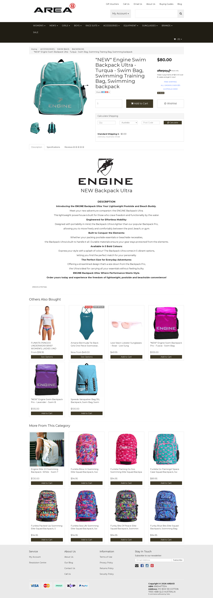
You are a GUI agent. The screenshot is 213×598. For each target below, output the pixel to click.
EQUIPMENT (131, 25)
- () (178, 39)
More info (167, 71)
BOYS (78, 25)
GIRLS (66, 25)
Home (34, 49)
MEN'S (53, 25)
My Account (120, 13)
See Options (47, 357)
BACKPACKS (78, 49)
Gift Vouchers (112, 4)
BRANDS (167, 25)
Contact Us (69, 568)
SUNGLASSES (150, 25)
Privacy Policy (106, 562)
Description (36, 147)
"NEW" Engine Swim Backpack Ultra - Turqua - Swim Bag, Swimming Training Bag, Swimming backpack (83, 52)
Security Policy (107, 574)
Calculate (172, 122)
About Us (150, 4)
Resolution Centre (37, 562)
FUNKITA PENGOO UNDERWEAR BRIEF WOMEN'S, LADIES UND (43, 346)
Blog (179, 4)
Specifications (53, 147)
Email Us (138, 4)
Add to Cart (139, 103)
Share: (103, 92)
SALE (35, 32)
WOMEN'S (39, 25)
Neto (168, 594)
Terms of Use (106, 557)
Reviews (74, 147)
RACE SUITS (92, 25)
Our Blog (68, 562)
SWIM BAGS (63, 49)
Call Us (126, 4)
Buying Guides (166, 4)
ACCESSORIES (111, 25)
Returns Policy (107, 568)
